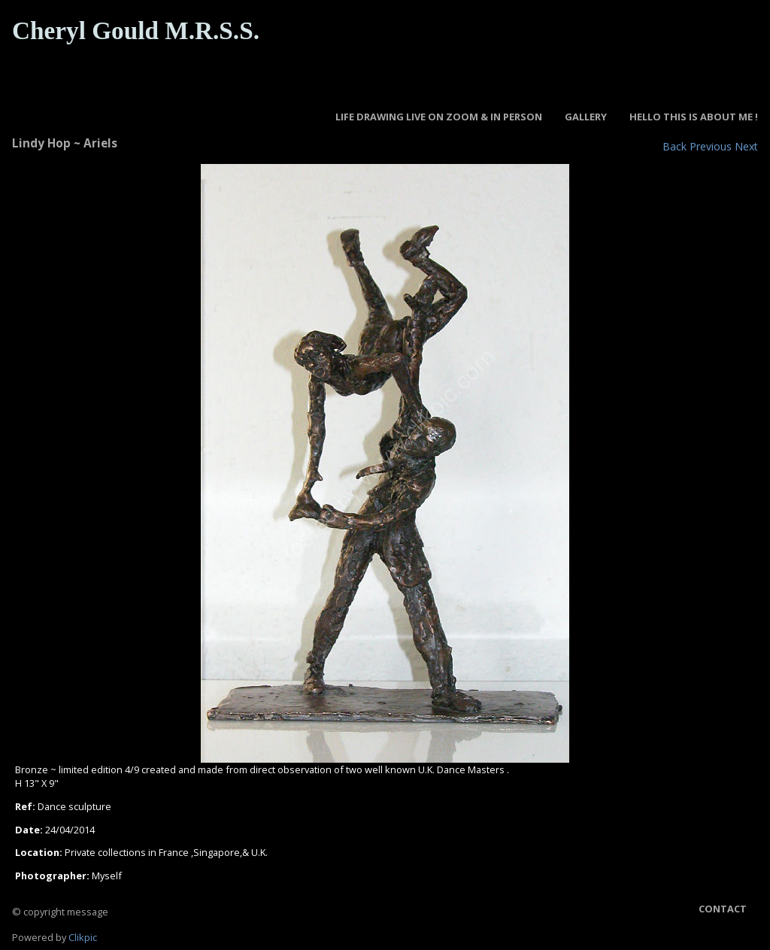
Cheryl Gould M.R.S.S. (135, 30)
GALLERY (586, 116)
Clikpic (82, 937)
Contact (723, 908)
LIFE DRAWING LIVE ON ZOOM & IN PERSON (438, 116)
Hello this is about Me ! (693, 116)
